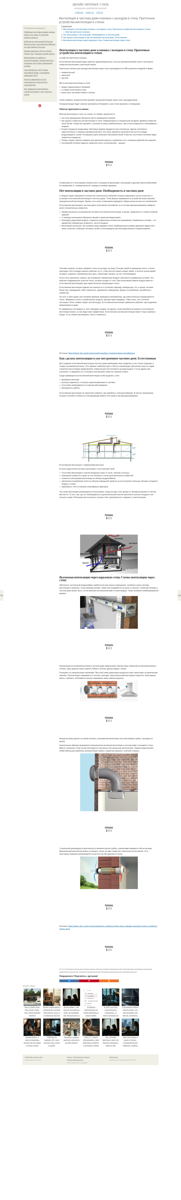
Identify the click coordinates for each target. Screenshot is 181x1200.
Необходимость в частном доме (68, 972)
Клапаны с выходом (89, 969)
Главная (79, 12)
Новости (89, 12)
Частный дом (83, 972)
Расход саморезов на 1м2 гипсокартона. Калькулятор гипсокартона (35, 82)
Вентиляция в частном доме (74, 969)
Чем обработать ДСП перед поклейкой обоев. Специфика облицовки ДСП (37, 73)
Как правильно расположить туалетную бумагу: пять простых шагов (38, 92)
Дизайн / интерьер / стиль (90, 4)
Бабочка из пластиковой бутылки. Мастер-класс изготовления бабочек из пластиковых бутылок (39, 44)
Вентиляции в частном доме (143, 969)
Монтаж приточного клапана (77, 32)
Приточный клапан (128, 969)
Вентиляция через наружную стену (111, 972)
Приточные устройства (102, 969)
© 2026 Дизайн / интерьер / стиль (34, 1057)
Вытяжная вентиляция (94, 972)
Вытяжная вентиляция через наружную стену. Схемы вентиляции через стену (96, 40)
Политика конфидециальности (75, 1060)
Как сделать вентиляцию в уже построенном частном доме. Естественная (95, 38)
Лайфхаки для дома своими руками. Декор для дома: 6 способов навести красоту (39, 35)
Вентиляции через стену (129, 972)
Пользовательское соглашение (81, 1057)
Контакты (69, 1057)
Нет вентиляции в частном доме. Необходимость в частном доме (91, 35)
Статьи (99, 12)
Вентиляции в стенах (116, 969)
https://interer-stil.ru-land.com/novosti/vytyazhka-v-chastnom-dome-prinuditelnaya (101, 353)
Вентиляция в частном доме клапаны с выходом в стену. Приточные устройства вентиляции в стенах (106, 29)
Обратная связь (113, 1057)
